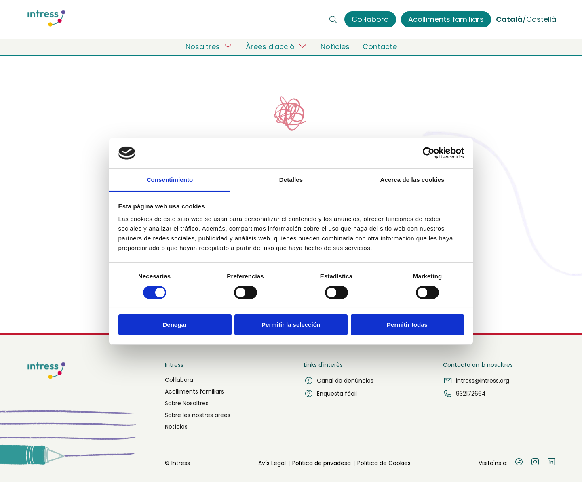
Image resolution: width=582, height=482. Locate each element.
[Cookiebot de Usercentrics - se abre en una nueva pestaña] (428, 153)
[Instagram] (535, 463)
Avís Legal (272, 463)
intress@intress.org (476, 380)
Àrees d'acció (277, 46)
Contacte (380, 47)
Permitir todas (407, 324)
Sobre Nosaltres (187, 403)
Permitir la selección (291, 324)
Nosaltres (209, 46)
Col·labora (179, 380)
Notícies (335, 47)
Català (509, 19)
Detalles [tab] (291, 179)
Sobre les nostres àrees (197, 415)
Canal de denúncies (338, 380)
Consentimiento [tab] (170, 179)
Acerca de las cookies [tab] (412, 179)
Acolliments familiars (194, 391)
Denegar (174, 324)
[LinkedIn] (551, 463)
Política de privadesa (321, 463)
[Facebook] (519, 463)
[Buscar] (333, 19)
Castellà (541, 19)
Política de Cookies (384, 463)
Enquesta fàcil (330, 393)
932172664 (464, 393)
